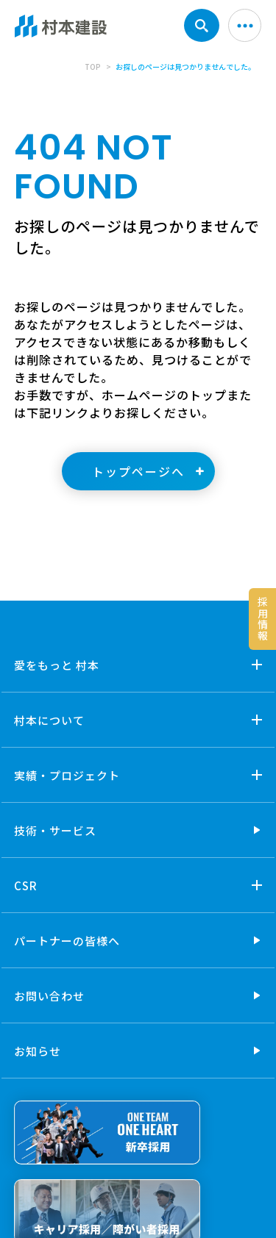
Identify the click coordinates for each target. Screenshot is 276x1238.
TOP (93, 66)
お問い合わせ (49, 995)
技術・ (55, 830)
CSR (26, 885)
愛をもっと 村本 (56, 665)
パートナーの (67, 940)
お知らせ (37, 1051)
